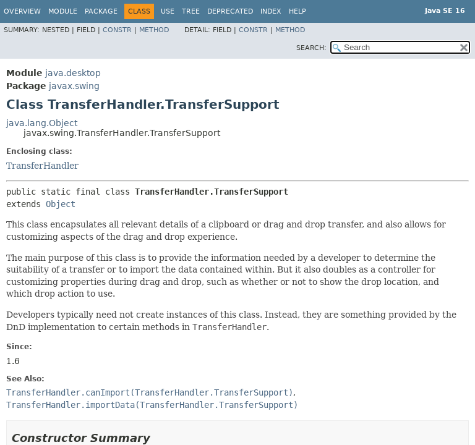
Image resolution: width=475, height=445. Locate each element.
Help (297, 11)
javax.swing (74, 86)
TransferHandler (42, 166)
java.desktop (73, 73)
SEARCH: (311, 48)
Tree (191, 11)
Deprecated (230, 11)
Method (154, 30)
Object (60, 204)
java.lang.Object (41, 123)
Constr (117, 30)
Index (270, 11)
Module (62, 11)
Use (167, 11)
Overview (22, 11)
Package (101, 11)
